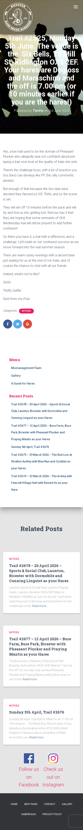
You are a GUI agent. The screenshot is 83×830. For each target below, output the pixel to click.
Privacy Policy (52, 814)
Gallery (16, 375)
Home (14, 804)
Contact (49, 804)
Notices (26, 311)
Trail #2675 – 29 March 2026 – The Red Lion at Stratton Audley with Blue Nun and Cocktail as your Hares (41, 461)
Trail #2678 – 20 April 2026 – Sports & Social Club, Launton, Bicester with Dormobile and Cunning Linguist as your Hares (40, 411)
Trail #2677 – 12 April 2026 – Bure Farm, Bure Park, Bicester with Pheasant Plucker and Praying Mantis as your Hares (41, 432)
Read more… (40, 606)
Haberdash (28, 814)
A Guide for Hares (23, 383)
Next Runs (30, 804)
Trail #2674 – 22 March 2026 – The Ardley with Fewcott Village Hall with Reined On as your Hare (41, 483)
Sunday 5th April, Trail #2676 (30, 447)
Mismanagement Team (26, 368)
